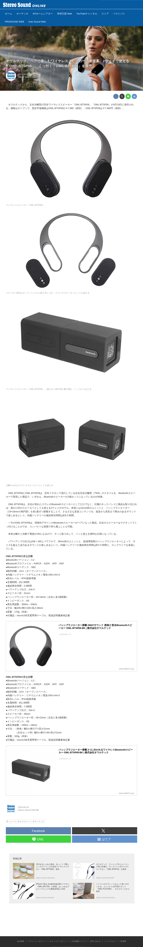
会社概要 (20, 941)
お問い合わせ (95, 941)
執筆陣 (123, 941)
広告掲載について (79, 941)
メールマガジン (110, 941)
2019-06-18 (23, 74)
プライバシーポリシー (37, 941)
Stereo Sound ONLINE (28, 77)
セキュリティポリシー (59, 941)
